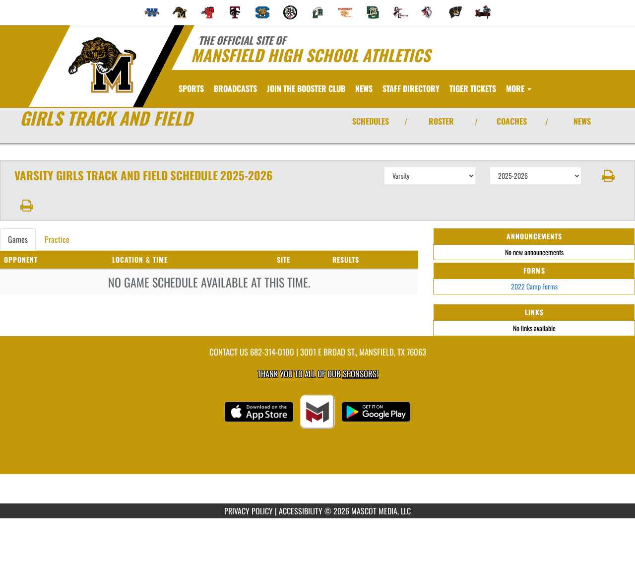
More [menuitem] (518, 88)
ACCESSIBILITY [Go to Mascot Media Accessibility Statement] (300, 511)
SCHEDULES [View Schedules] (370, 121)
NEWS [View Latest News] (582, 121)
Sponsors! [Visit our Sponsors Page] (360, 373)
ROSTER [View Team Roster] (441, 121)
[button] (608, 176)
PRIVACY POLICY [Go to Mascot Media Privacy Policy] (248, 511)
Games (18, 239)
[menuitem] (152, 12)
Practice (57, 239)
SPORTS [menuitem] (191, 88)
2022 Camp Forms (534, 286)
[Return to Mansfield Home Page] (102, 65)
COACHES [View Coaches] (512, 121)
